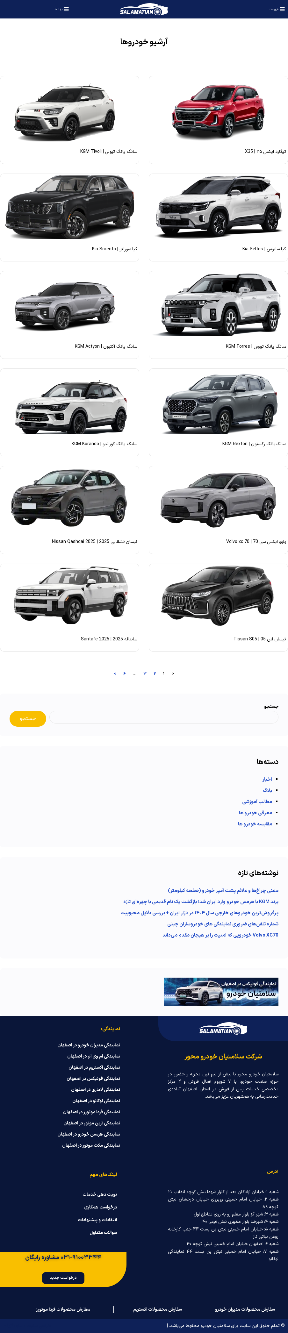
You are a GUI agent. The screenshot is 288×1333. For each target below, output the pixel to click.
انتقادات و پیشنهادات (97, 1220)
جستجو (271, 706)
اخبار (267, 779)
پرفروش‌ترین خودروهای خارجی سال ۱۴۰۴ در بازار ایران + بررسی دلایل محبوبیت (199, 913)
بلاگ (267, 791)
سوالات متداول (103, 1233)
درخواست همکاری (100, 1207)
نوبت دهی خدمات (100, 1195)
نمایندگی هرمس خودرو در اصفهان (88, 1134)
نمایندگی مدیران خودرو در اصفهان (88, 1045)
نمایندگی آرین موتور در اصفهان (91, 1123)
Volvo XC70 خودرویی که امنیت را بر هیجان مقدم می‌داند (220, 935)
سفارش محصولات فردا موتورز (63, 1309)
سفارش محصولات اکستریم (157, 1309)
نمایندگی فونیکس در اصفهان (93, 1079)
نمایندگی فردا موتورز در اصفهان (91, 1112)
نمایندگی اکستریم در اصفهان (94, 1068)
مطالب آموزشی (257, 802)
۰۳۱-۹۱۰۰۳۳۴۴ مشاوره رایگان (63, 1257)
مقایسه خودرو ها (255, 824)
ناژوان (9, 1325)
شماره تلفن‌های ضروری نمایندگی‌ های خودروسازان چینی (222, 924)
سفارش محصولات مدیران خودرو (245, 1309)
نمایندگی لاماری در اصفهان (95, 1090)
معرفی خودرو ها (255, 813)
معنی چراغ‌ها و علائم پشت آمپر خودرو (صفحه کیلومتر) (223, 891)
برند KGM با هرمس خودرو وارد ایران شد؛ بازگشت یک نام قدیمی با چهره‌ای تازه (200, 902)
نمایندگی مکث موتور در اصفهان (91, 1146)
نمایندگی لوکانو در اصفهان (96, 1101)
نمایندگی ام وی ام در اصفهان (93, 1056)
